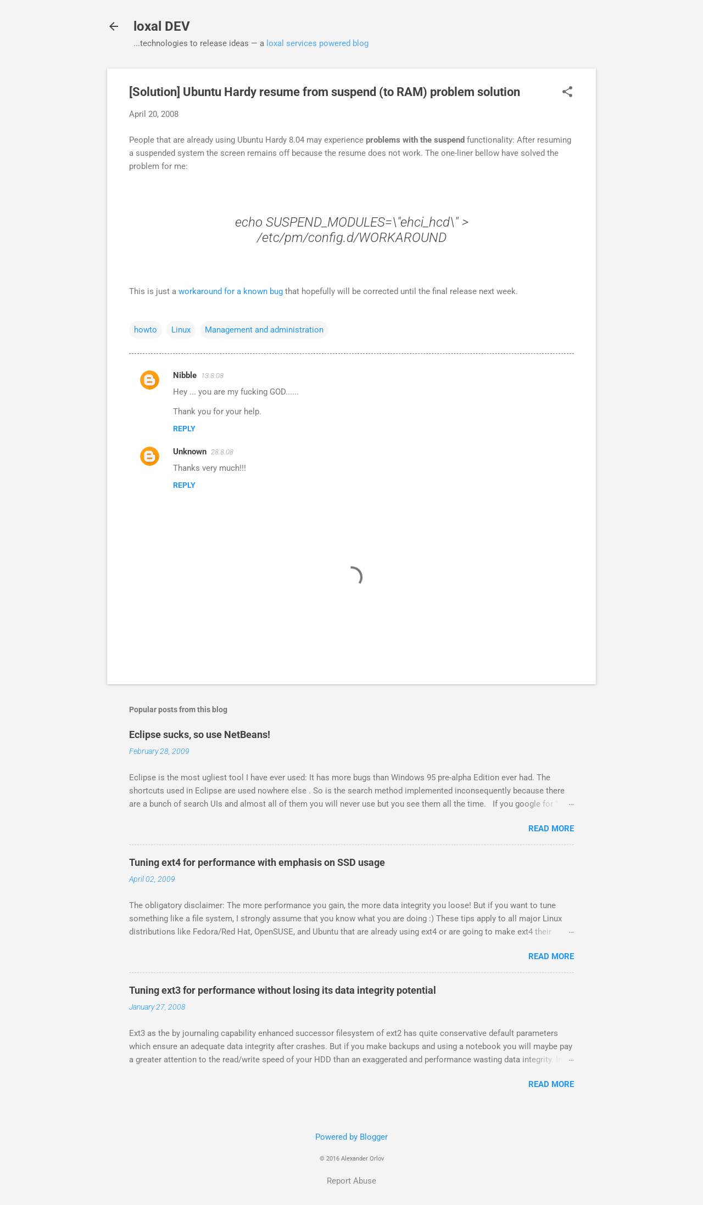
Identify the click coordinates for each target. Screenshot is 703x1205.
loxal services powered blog (317, 43)
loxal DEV (161, 26)
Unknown (190, 452)
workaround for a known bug (230, 291)
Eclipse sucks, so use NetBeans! (199, 734)
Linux (181, 330)
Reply (184, 428)
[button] (567, 92)
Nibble (185, 375)
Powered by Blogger (351, 1137)
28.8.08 (222, 452)
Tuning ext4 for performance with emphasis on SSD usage (257, 862)
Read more (551, 829)
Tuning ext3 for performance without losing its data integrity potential (282, 990)
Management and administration (264, 330)
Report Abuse (351, 1181)
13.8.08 (212, 375)
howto (145, 330)
